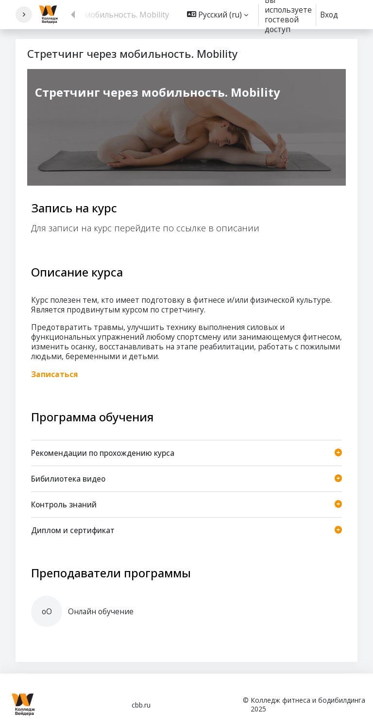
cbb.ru (141, 705)
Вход (329, 14)
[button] (217, 14)
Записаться (54, 374)
